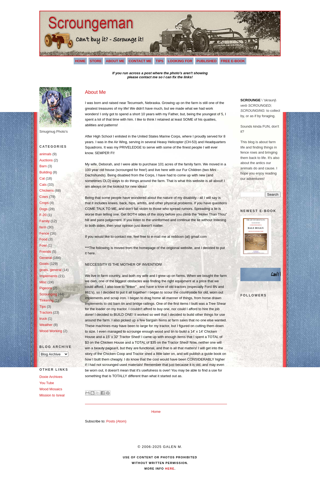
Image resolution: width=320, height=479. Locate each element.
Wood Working (50, 331)
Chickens (46, 190)
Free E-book (233, 61)
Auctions (46, 160)
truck (43, 319)
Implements (48, 276)
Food (43, 239)
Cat (42, 178)
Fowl (43, 245)
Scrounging (48, 294)
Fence (44, 233)
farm (42, 227)
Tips (159, 61)
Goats (44, 264)
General (45, 258)
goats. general (50, 270)
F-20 (43, 215)
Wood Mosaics (50, 389)
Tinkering (46, 300)
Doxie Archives (50, 377)
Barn (43, 166)
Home (80, 61)
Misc (43, 282)
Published (206, 61)
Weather (46, 325)
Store (96, 61)
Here (169, 468)
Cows (43, 197)
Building (45, 172)
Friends (45, 252)
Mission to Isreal (52, 395)
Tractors (45, 312)
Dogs (43, 209)
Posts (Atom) (116, 421)
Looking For (180, 61)
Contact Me (140, 61)
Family (44, 221)
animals (45, 154)
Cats (43, 185)
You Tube (46, 383)
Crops (44, 203)
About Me (115, 61)
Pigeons (45, 288)
